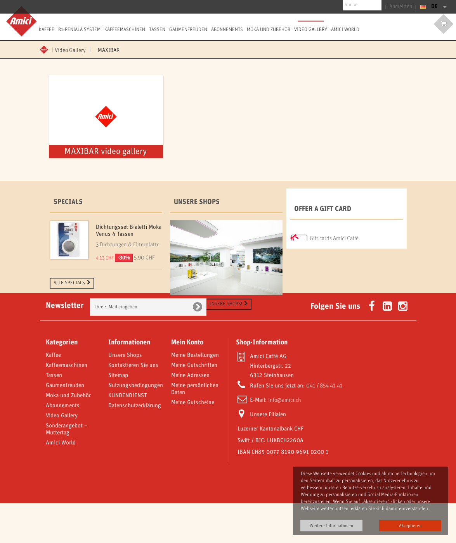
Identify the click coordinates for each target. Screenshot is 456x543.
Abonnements (227, 29)
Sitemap (118, 415)
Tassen (157, 29)
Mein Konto (187, 382)
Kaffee (46, 29)
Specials (68, 202)
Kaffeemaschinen (124, 29)
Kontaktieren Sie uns (133, 405)
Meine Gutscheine (192, 442)
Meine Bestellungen (195, 395)
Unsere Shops (197, 202)
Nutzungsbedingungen (135, 425)
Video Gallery (310, 29)
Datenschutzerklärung (134, 445)
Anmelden (402, 6)
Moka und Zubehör (268, 29)
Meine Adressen (190, 415)
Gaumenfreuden (188, 29)
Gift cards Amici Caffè (334, 236)
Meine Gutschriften (194, 405)
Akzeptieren (410, 526)
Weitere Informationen (331, 526)
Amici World (345, 29)
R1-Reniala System (79, 29)
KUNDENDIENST (127, 435)
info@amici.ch (284, 440)
